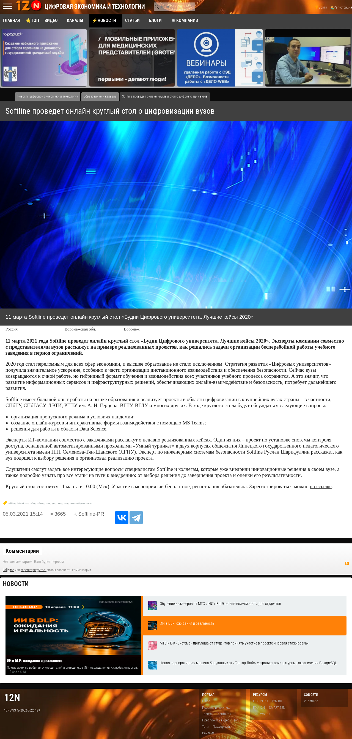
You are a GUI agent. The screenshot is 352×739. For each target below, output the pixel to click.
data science (22, 503)
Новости (16, 584)
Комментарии (22, 551)
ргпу (54, 503)
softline (11, 503)
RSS (347, 563)
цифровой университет (81, 503)
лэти (48, 503)
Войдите (8, 570)
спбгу (32, 503)
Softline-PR (91, 514)
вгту (60, 503)
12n (12, 697)
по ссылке (320, 486)
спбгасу (40, 503)
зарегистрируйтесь (33, 570)
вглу (66, 503)
